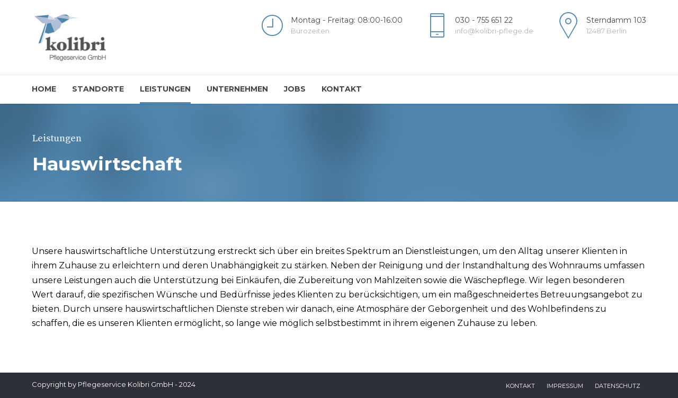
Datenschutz (617, 386)
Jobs (295, 89)
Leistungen (165, 89)
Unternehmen (237, 89)
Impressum (565, 386)
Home (44, 89)
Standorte (98, 89)
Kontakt (342, 89)
